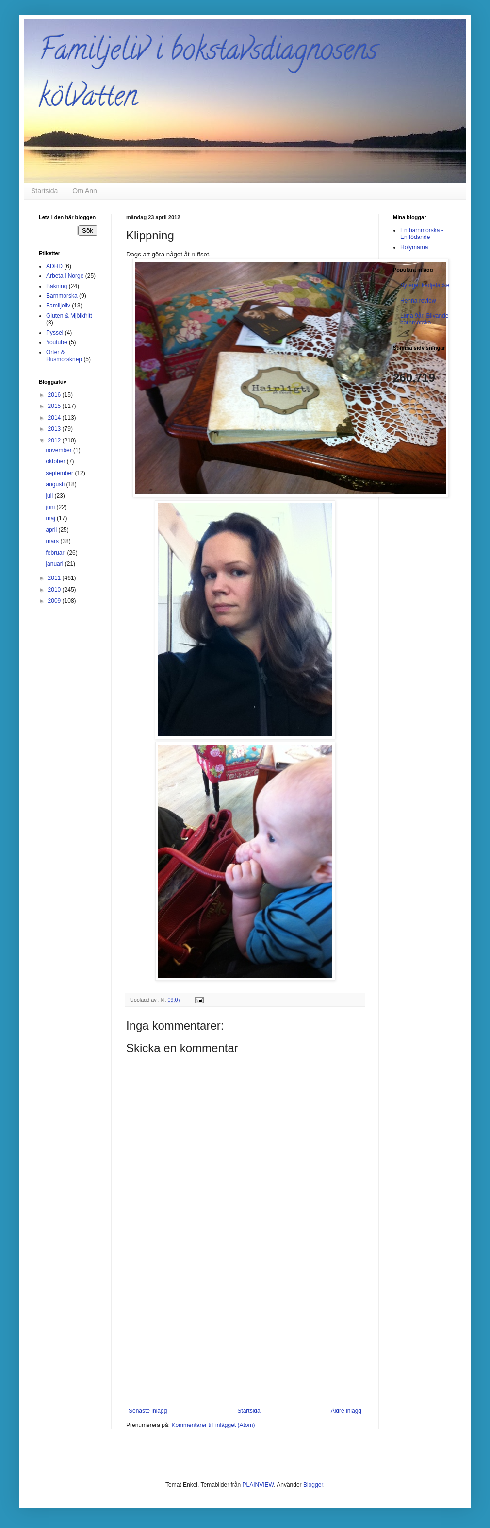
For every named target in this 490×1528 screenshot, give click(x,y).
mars (53, 541)
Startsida (44, 191)
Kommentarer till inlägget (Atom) (213, 1425)
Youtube (56, 342)
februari (56, 552)
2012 (55, 440)
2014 (55, 417)
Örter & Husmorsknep (64, 355)
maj (51, 518)
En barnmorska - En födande (421, 233)
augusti (56, 484)
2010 (55, 589)
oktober (56, 461)
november (59, 450)
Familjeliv (58, 305)
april (52, 529)
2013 (55, 428)
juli (50, 495)
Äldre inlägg (346, 1411)
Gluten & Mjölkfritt (69, 315)
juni (51, 507)
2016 (55, 394)
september (60, 473)
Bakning (56, 286)
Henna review (418, 300)
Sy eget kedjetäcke (424, 285)
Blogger (313, 1484)
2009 (55, 600)
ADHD (54, 266)
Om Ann (84, 191)
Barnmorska (62, 295)
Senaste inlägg (148, 1411)
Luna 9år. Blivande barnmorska (424, 319)
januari (55, 563)
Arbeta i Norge (64, 275)
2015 (55, 406)
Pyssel (54, 332)
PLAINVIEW (258, 1484)
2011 (55, 578)
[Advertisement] (245, 1334)
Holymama (414, 247)
